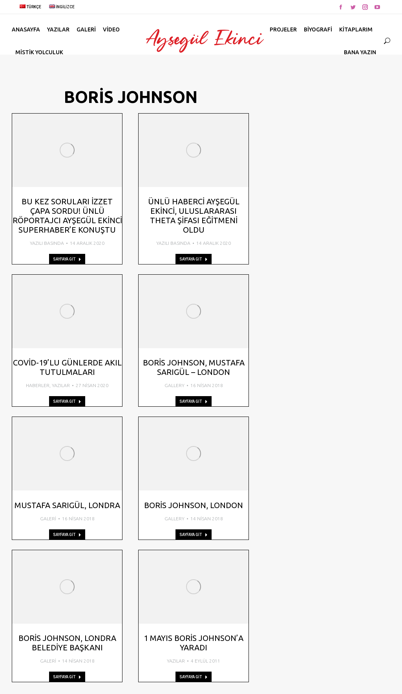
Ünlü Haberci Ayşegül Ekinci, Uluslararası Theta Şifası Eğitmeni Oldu (193, 215)
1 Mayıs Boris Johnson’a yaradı (193, 642)
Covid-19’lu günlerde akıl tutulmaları (67, 367)
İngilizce (62, 7)
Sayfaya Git (67, 259)
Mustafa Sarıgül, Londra (67, 505)
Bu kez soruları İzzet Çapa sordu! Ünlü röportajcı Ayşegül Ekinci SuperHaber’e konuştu (67, 215)
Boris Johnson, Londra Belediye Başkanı (67, 642)
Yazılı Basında (47, 243)
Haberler (37, 385)
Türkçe (30, 7)
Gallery (174, 385)
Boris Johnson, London (193, 505)
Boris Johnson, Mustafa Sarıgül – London (194, 367)
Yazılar (61, 385)
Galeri (48, 518)
